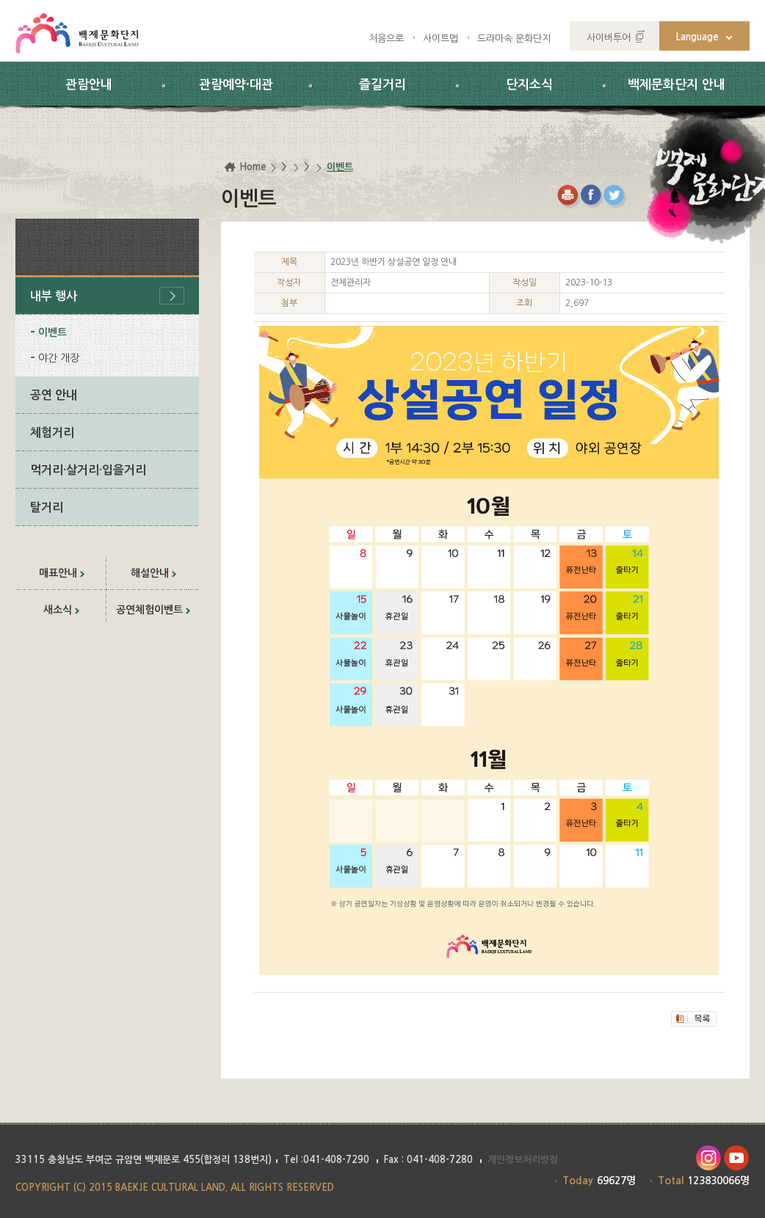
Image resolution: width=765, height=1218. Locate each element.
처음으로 (386, 38)
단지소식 (529, 85)
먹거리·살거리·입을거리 (88, 469)
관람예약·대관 (236, 85)
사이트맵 (440, 38)
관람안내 (88, 85)
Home (253, 167)
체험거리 (52, 432)
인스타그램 (708, 1158)
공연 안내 (53, 395)
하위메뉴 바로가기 (0, 0)
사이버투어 (609, 38)
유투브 (737, 1158)
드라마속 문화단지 (514, 38)
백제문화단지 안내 (676, 85)
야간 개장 (58, 358)
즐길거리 (382, 85)
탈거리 (46, 507)
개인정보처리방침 (522, 1159)
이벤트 (52, 332)
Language (697, 37)
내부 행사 (53, 296)
